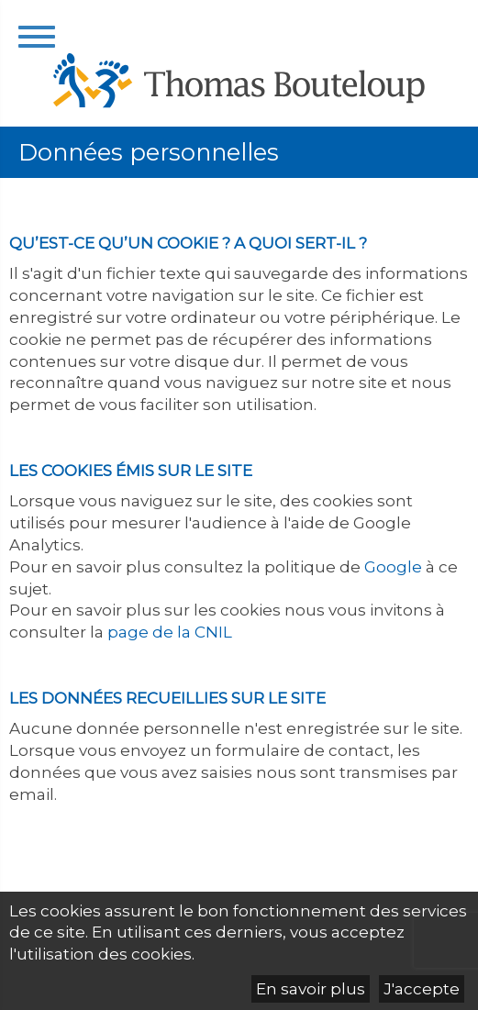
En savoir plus (310, 989)
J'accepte (422, 989)
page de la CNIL (171, 632)
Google (393, 567)
